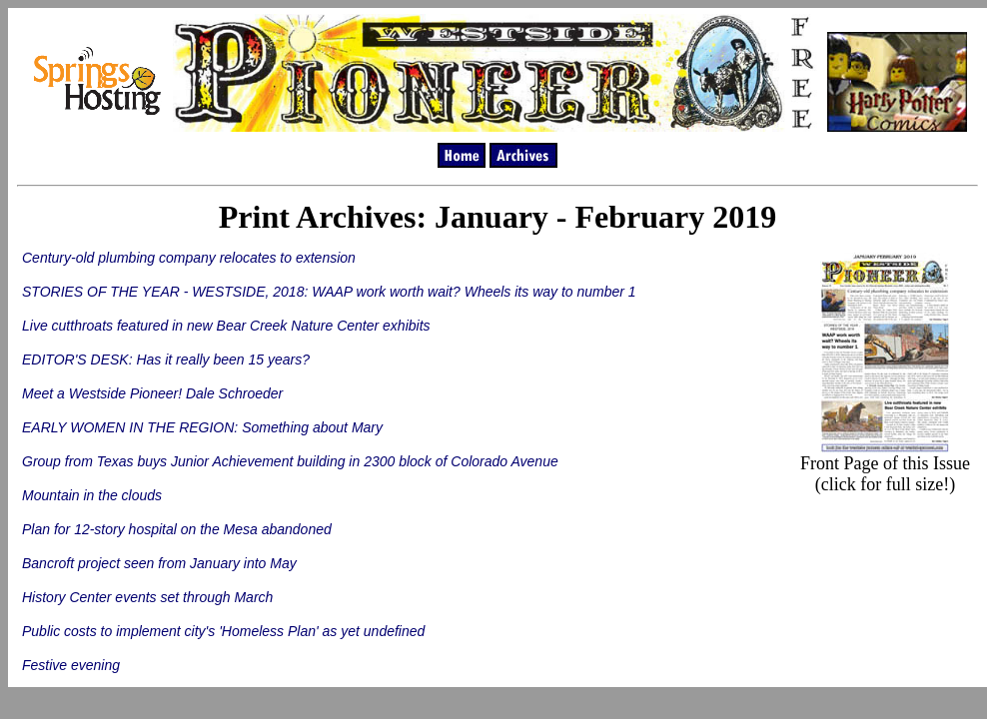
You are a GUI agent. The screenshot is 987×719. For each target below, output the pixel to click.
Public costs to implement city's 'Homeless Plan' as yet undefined (223, 631)
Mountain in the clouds (92, 495)
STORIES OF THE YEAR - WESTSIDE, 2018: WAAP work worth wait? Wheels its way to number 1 (329, 292)
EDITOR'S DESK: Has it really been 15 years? (166, 359)
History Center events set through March (147, 597)
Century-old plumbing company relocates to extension (189, 258)
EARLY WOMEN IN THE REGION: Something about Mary (202, 427)
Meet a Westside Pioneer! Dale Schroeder (152, 393)
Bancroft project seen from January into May (159, 563)
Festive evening (71, 665)
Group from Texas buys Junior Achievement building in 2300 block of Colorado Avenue (290, 461)
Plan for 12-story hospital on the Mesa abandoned (177, 529)
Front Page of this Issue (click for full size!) (885, 465)
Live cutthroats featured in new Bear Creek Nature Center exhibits (226, 326)
